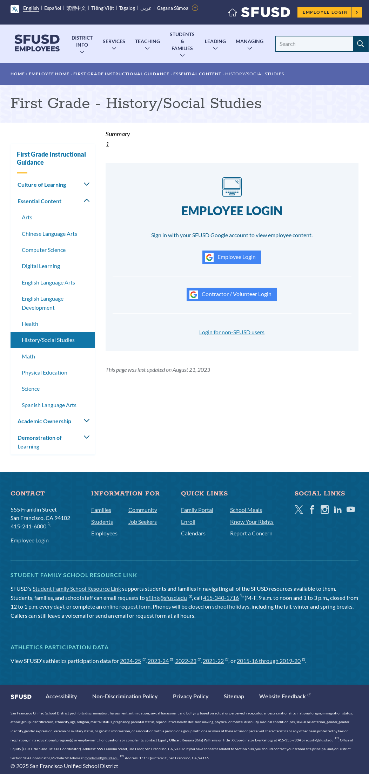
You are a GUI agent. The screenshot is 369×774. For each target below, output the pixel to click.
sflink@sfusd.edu (169, 597)
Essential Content (197, 73)
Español (52, 8)
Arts (27, 217)
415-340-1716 (223, 597)
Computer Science (44, 249)
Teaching (147, 41)
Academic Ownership (44, 421)
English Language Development (42, 303)
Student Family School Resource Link (77, 588)
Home (18, 73)
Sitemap (234, 696)
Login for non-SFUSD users (231, 332)
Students (102, 521)
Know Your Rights (252, 521)
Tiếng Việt (102, 8)
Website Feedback (284, 696)
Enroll (188, 521)
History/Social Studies (48, 339)
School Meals (246, 509)
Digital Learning (41, 265)
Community (142, 509)
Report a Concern (251, 533)
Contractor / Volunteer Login (230, 294)
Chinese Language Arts (49, 233)
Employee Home (49, 73)
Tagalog (127, 8)
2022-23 (188, 660)
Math (28, 356)
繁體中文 (76, 8)
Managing (249, 41)
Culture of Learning (42, 184)
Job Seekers (142, 521)
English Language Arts (48, 282)
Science (31, 388)
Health (30, 323)
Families (101, 509)
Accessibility (61, 696)
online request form (126, 606)
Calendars (193, 533)
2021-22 (215, 660)
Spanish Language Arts (49, 405)
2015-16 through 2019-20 (271, 660)
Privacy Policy (191, 696)
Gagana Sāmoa (173, 8)
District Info (82, 41)
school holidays (230, 606)
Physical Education (44, 372)
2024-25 (133, 660)
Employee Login (330, 12)
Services (114, 41)
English (31, 8)
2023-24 (160, 660)
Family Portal (197, 509)
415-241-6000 (31, 525)
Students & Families (182, 41)
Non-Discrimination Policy (125, 696)
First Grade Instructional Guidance (121, 73)
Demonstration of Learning (40, 442)
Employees (104, 533)
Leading (215, 41)
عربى (146, 8)
